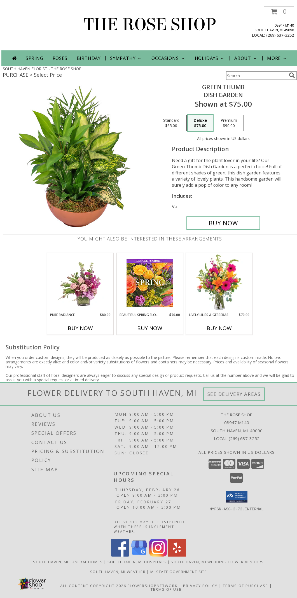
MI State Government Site (178, 571)
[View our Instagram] (158, 555)
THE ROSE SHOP (150, 24)
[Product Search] (256, 76)
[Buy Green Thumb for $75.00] (223, 223)
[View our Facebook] (120, 555)
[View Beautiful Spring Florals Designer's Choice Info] (150, 282)
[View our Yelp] (177, 555)
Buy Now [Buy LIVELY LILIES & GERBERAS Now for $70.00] (219, 328)
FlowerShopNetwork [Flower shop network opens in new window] (153, 585)
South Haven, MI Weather (118, 571)
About (246, 58)
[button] (279, 11)
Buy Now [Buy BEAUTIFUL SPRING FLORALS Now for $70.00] (149, 328)
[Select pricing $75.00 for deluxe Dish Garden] (200, 123)
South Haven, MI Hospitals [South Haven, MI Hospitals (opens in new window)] (136, 561)
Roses (60, 58)
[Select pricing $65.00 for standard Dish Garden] (171, 123)
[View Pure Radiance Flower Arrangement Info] (80, 283)
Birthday (89, 58)
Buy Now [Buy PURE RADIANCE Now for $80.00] (80, 328)
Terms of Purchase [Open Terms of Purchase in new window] (245, 585)
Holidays (210, 58)
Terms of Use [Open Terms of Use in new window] (166, 589)
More (277, 58)
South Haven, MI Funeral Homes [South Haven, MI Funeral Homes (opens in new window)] (68, 561)
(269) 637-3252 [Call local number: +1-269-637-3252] (280, 35)
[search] (291, 75)
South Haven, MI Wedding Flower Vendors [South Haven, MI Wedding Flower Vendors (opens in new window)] (217, 561)
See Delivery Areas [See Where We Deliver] (234, 394)
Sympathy (126, 58)
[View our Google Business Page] (139, 555)
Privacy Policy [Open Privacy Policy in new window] (200, 585)
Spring (34, 58)
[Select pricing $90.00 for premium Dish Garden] (229, 123)
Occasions (168, 58)
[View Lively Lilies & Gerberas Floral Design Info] (219, 282)
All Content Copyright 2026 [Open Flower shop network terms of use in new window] (93, 585)
